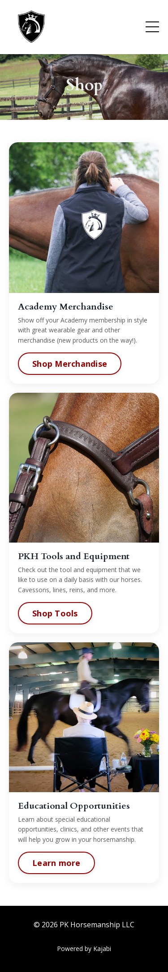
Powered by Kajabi (84, 948)
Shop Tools (55, 613)
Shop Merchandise (69, 363)
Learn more (57, 862)
